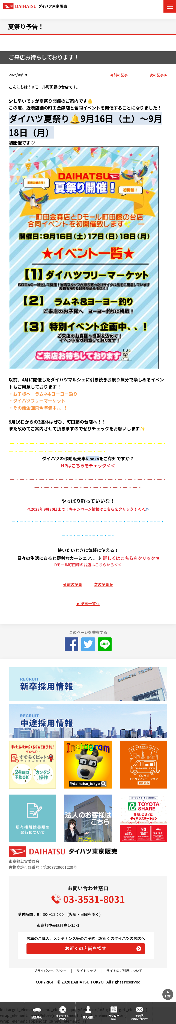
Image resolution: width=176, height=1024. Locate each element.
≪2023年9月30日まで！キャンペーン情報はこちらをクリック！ (82, 509)
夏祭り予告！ (26, 26)
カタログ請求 (113, 1017)
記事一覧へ (90, 603)
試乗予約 (36, 1017)
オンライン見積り (62, 1017)
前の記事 (121, 75)
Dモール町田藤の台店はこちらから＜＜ (88, 564)
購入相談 (88, 1017)
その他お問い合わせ (139, 1017)
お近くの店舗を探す (85, 948)
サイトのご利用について (124, 970)
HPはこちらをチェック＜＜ (88, 465)
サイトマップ (86, 970)
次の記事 (157, 75)
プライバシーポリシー (50, 970)
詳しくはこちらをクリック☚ (131, 558)
